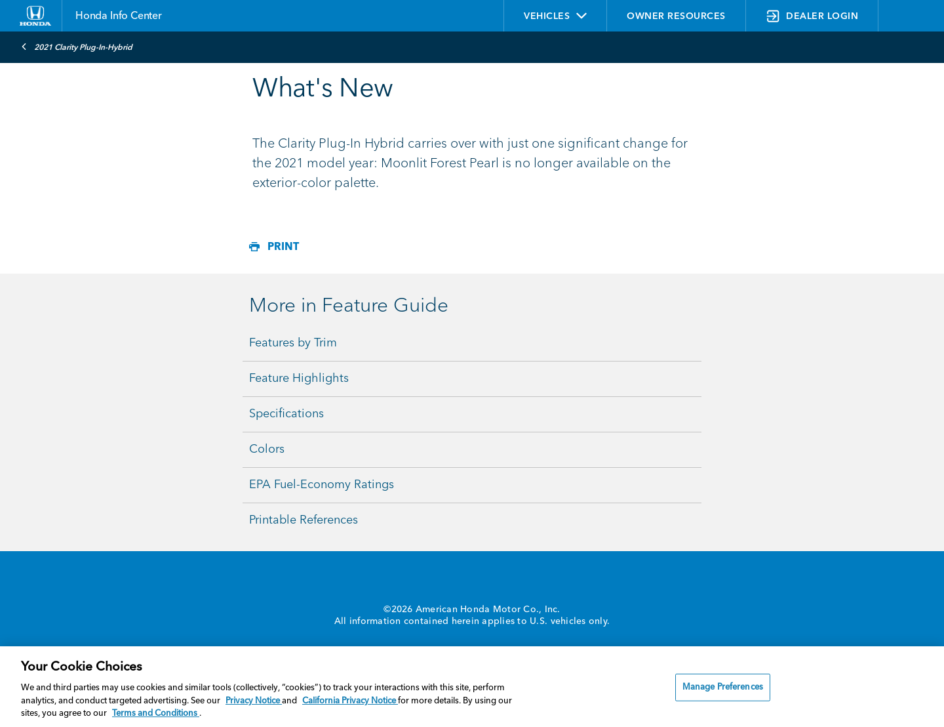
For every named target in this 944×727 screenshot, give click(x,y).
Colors (267, 449)
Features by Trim (293, 343)
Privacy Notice (254, 701)
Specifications (286, 414)
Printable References (303, 520)
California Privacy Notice (350, 701)
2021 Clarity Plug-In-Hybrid (76, 46)
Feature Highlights (299, 378)
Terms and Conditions (155, 713)
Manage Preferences (722, 687)
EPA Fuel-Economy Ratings (321, 485)
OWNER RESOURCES (676, 16)
